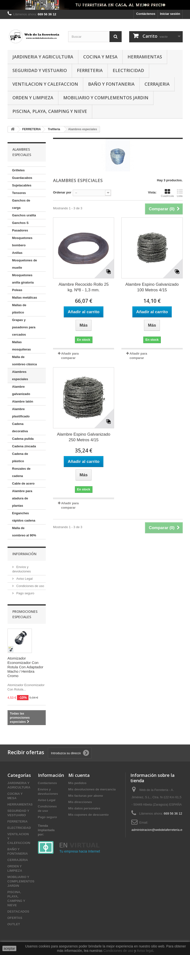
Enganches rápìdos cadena (23, 516)
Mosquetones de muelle (24, 263)
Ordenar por (62, 192)
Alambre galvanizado (21, 390)
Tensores (19, 193)
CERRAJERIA (157, 84)
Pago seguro (25, 593)
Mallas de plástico (19, 308)
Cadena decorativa (20, 427)
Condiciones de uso (30, 586)
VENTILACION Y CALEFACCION (45, 84)
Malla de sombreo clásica (24, 360)
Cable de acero (23, 483)
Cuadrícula (167, 193)
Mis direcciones (80, 802)
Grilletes (18, 170)
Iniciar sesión (170, 14)
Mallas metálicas (24, 297)
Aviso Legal (24, 578)
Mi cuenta (79, 775)
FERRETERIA (90, 70)
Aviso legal (145, 951)
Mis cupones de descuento (88, 815)
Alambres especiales (20, 375)
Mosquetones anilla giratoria (23, 278)
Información (24, 553)
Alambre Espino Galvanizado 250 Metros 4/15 (83, 437)
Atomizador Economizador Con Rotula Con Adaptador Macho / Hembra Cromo (26, 667)
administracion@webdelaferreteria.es (157, 830)
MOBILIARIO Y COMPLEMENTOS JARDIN (105, 98)
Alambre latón (22, 401)
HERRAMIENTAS (144, 57)
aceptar (9, 948)
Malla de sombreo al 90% (24, 531)
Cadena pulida (23, 439)
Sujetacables (22, 185)
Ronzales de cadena (21, 472)
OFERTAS (15, 918)
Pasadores (20, 230)
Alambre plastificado (21, 412)
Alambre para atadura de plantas (22, 498)
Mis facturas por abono (85, 796)
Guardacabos (22, 178)
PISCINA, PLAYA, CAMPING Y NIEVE (49, 111)
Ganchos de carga (21, 204)
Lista (180, 193)
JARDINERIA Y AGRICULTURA (42, 57)
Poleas (17, 290)
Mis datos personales (84, 808)
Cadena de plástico (20, 457)
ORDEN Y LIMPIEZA (32, 98)
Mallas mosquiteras (21, 345)
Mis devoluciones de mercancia (92, 789)
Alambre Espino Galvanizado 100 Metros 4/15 (152, 287)
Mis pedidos (77, 783)
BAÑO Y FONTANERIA (111, 84)
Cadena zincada (24, 446)
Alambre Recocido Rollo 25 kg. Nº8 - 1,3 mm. (84, 287)
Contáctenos (145, 14)
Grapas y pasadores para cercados (24, 327)
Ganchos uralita (24, 215)
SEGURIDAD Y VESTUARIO (39, 70)
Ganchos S (20, 223)
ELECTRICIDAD (128, 70)
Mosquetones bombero (22, 241)
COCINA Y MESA (100, 57)
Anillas (17, 253)
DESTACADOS (18, 911)
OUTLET (14, 924)
